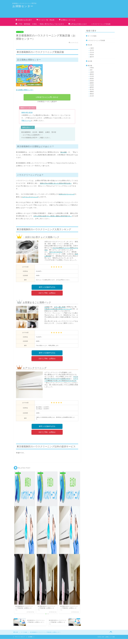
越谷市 (92, 56)
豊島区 (92, 93)
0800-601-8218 (27, 112)
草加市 (92, 54)
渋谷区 (92, 85)
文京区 (92, 76)
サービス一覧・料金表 (45, 20)
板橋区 (92, 83)
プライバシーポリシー (20, 636)
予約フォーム (26, 120)
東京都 (90, 65)
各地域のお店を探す (24, 20)
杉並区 (92, 80)
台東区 (92, 72)
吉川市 (92, 50)
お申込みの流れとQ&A (77, 24)
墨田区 (92, 74)
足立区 (92, 96)
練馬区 (92, 87)
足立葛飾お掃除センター (24, 90)
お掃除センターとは (67, 20)
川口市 (92, 52)
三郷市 (92, 48)
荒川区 (92, 89)
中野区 (92, 67)
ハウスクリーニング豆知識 (100, 24)
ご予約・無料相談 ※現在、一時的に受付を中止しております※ (40, 24)
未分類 (90, 61)
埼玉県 (90, 45)
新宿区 (92, 78)
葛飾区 (92, 91)
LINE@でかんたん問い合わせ (47, 97)
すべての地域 (20, 31)
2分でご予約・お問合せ (47, 293)
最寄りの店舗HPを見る (47, 287)
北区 (91, 70)
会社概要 (30, 636)
